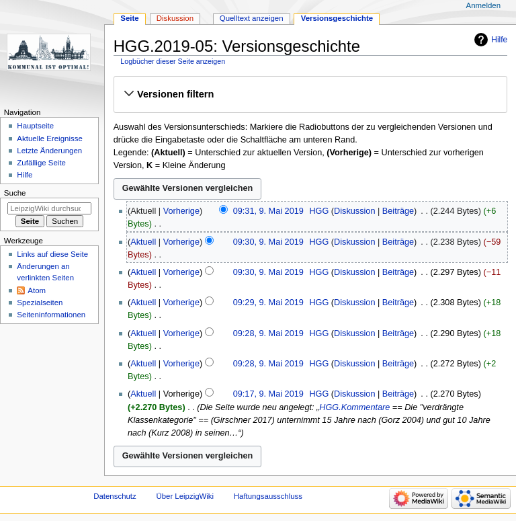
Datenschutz (114, 496)
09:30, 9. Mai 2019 (268, 242)
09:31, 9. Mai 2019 (268, 211)
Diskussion (354, 211)
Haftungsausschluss (268, 496)
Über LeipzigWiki (185, 496)
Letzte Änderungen (49, 151)
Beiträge (398, 211)
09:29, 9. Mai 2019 (268, 302)
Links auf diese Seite (52, 254)
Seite (129, 18)
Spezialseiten (39, 302)
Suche (15, 193)
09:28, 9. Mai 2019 (268, 333)
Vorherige (181, 211)
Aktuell (143, 242)
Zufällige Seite (41, 163)
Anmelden (483, 5)
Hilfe (499, 39)
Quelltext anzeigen (252, 18)
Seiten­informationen (51, 315)
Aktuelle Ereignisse (49, 138)
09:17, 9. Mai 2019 (268, 394)
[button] (310, 94)
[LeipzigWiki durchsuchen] (49, 208)
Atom (37, 290)
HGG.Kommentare (354, 407)
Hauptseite (35, 126)
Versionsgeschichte (337, 18)
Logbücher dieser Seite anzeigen (172, 61)
